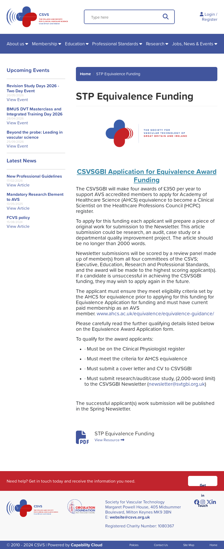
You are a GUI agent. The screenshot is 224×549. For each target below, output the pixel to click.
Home (85, 74)
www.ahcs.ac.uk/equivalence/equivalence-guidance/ (155, 313)
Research (155, 44)
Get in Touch (203, 484)
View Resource (109, 439)
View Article (18, 185)
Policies (134, 545)
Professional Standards (115, 44)
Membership (44, 44)
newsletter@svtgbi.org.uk (177, 383)
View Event (17, 99)
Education (75, 44)
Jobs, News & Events (192, 44)
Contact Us (161, 545)
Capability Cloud (86, 545)
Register (209, 19)
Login (210, 14)
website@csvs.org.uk (130, 517)
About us (15, 44)
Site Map (188, 545)
